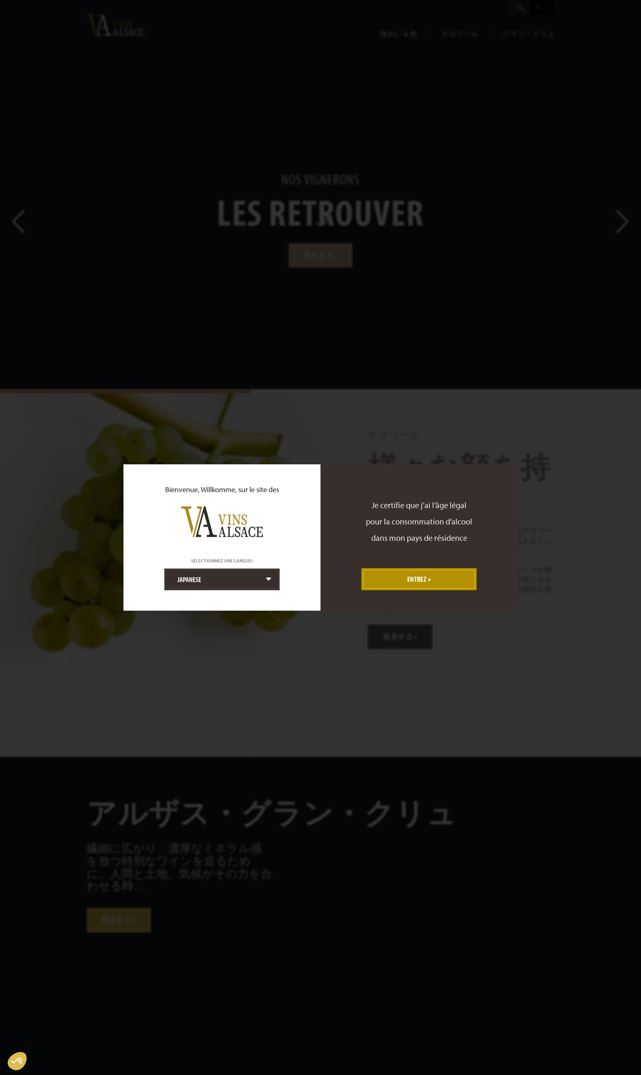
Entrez (417, 579)
